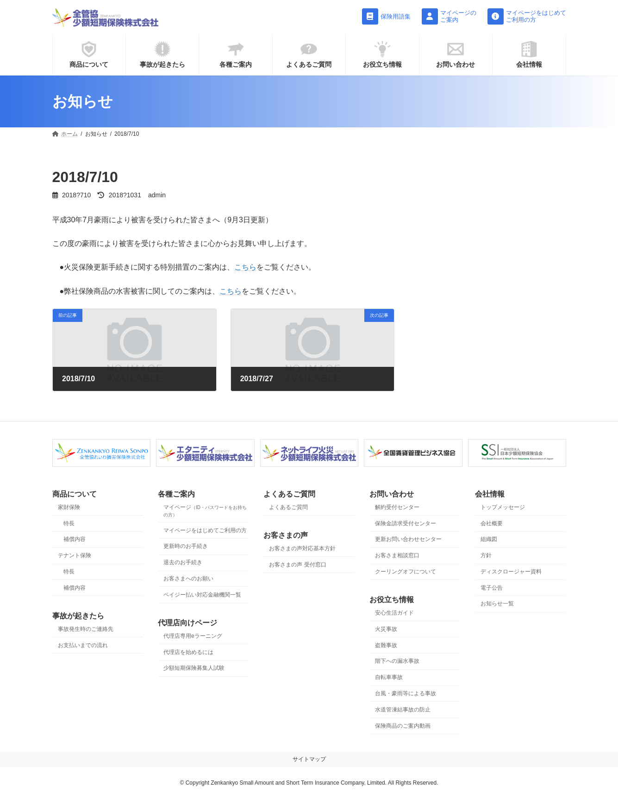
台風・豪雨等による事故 (405, 693)
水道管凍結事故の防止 (403, 709)
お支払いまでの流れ (83, 645)
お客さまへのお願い (188, 578)
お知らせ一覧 (497, 604)
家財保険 (69, 507)
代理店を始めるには (188, 652)
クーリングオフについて (405, 571)
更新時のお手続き (185, 546)
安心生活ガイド (394, 613)
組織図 (489, 539)
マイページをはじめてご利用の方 (205, 530)
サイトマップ (309, 759)
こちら (245, 267)
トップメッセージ (503, 507)
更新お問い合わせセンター (408, 539)
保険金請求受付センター (405, 523)
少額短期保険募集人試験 (194, 668)
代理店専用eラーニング (192, 636)
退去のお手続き (182, 563)
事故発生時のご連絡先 (85, 629)
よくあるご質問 (288, 507)
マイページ (205, 510)
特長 (69, 523)
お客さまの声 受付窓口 (297, 564)
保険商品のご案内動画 (403, 726)
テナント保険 (74, 556)
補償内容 (74, 539)
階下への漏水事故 (397, 661)
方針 (486, 556)
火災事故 (386, 629)
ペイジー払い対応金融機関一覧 (202, 594)
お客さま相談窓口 (397, 556)
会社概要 (492, 523)
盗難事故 (386, 645)
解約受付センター (397, 507)
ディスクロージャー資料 (511, 571)
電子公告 (492, 588)
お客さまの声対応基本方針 (302, 548)
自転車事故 (389, 677)
